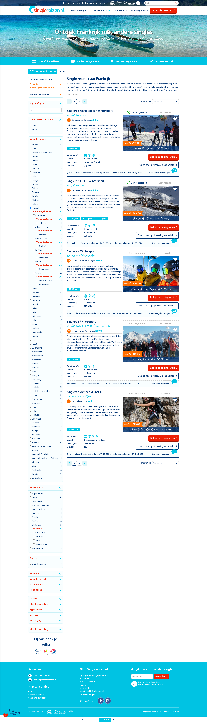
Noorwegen (37, 399)
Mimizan (42, 234)
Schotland (36, 419)
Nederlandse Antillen (41, 391)
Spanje (35, 430)
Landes (38, 261)
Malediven (36, 359)
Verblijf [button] (33, 599)
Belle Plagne (44, 257)
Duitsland (36, 188)
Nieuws (83, 685)
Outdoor (36, 517)
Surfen (35, 521)
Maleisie (35, 363)
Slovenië (35, 423)
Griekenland (37, 296)
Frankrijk (35, 208)
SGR (53, 652)
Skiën (37, 540)
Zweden (35, 474)
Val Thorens (44, 284)
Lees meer (118, 720)
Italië (34, 320)
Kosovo (35, 340)
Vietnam (35, 462)
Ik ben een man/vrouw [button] (41, 120)
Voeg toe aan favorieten (175, 119)
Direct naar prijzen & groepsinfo (157, 165)
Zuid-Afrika (36, 470)
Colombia (36, 168)
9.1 (138, 3)
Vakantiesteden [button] (44, 219)
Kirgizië (35, 336)
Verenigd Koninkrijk (40, 454)
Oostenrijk (36, 403)
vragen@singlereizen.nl (42, 680)
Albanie (35, 145)
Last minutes (120, 11)
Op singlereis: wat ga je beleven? (94, 675)
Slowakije (36, 426)
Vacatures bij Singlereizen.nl (92, 691)
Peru (34, 407)
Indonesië (36, 316)
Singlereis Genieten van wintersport (94, 112)
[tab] (45, 103)
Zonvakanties (38, 548)
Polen (34, 411)
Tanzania (36, 438)
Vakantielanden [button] (38, 139)
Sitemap (176, 712)
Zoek (176, 3)
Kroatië (35, 344)
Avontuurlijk (37, 501)
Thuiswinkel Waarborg (45, 652)
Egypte (35, 196)
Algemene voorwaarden (152, 712)
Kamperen (36, 513)
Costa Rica (36, 172)
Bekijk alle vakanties (163, 10)
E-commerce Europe (38, 652)
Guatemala (36, 300)
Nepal (34, 395)
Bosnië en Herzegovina (42, 152)
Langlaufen (40, 532)
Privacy (167, 712)
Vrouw (35, 129)
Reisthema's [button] (36, 488)
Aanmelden (161, 676)
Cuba (34, 176)
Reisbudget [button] (36, 590)
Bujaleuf (42, 246)
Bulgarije (35, 160)
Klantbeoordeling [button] (39, 604)
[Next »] (84, 101)
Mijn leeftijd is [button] (37, 103)
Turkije (35, 450)
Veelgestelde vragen (37, 698)
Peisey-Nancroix (46, 280)
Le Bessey (43, 223)
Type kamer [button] (36, 610)
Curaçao (35, 180)
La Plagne (39, 250)
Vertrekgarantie (139, 11)
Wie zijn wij (84, 678)
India (34, 312)
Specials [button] (34, 558)
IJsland (35, 304)
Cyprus (35, 184)
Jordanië (35, 328)
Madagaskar (37, 355)
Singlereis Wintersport (94, 253)
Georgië (35, 292)
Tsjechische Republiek (41, 446)
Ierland (35, 308)
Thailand (35, 442)
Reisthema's (100, 11)
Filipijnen (35, 200)
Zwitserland (37, 478)
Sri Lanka (36, 434)
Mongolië (36, 375)
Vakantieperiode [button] (38, 579)
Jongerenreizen (38, 509)
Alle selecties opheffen (39, 94)
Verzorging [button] (35, 620)
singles (146, 682)
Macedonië (37, 351)
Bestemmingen (79, 11)
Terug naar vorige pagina (43, 71)
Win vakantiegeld (87, 682)
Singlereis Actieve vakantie (94, 394)
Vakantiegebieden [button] (42, 211)
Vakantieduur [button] (37, 585)
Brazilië (35, 156)
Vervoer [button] (34, 615)
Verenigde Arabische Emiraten (45, 458)
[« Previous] (69, 101)
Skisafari (39, 536)
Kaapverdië (37, 332)
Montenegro (37, 379)
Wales (34, 466)
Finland (35, 204)
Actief (34, 497)
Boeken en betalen (36, 695)
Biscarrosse (44, 269)
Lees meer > (72, 94)
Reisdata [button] (34, 574)
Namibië (35, 383)
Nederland (36, 387)
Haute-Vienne (41, 238)
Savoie (38, 273)
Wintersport (37, 525)
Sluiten (105, 719)
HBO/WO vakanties (40, 505)
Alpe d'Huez (40, 215)
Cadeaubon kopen (87, 694)
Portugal (36, 415)
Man (34, 125)
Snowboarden (41, 544)
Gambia (35, 288)
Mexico (35, 371)
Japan (34, 324)
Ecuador (35, 192)
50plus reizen (37, 493)
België (34, 148)
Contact (31, 691)
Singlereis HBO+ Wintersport (94, 183)
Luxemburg (37, 348)
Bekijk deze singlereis (163, 157)
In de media (85, 688)
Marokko (36, 367)
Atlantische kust (42, 227)
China (34, 164)
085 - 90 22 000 (39, 676)
